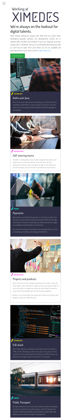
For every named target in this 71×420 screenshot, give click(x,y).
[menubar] (3, 3)
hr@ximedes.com (44, 50)
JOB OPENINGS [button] (17, 56)
